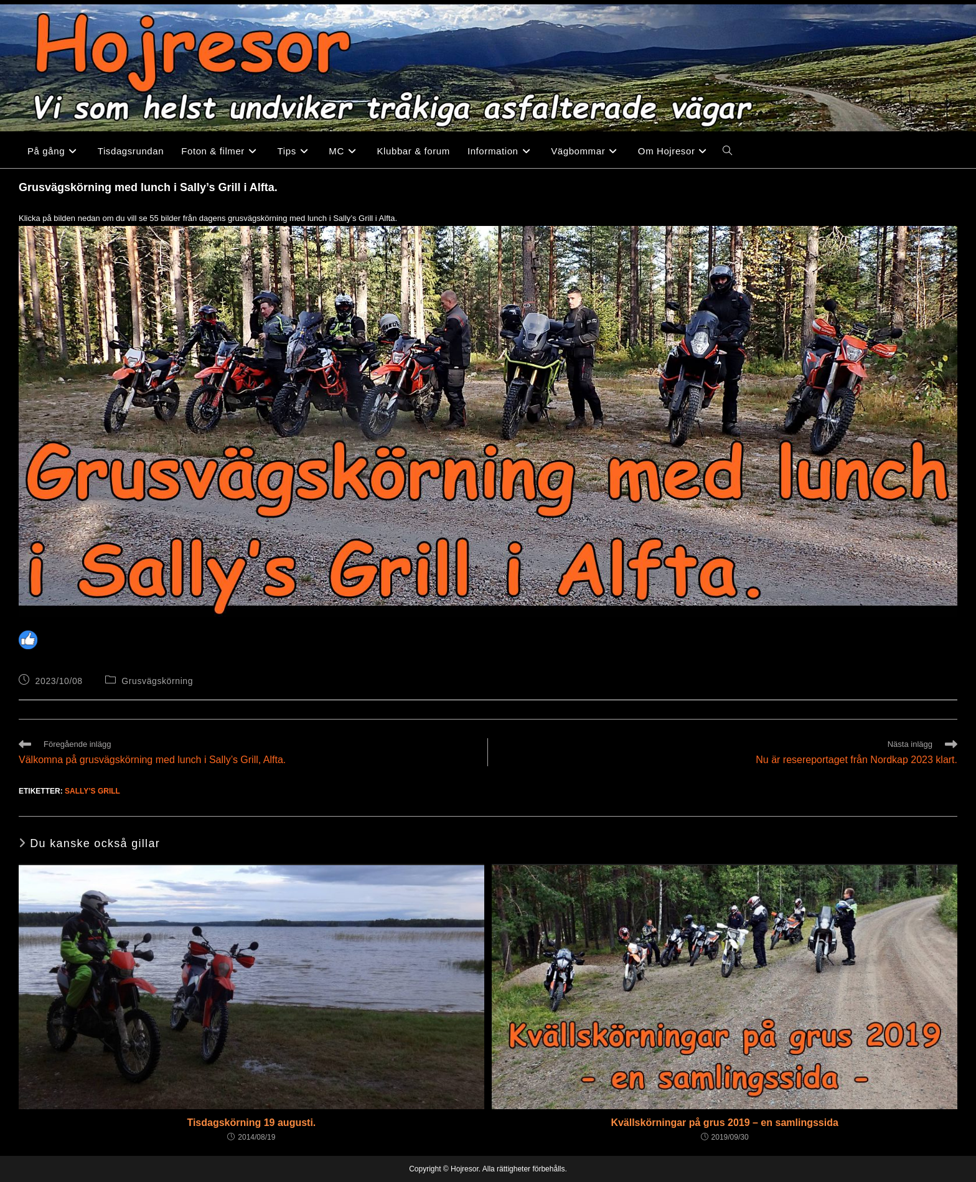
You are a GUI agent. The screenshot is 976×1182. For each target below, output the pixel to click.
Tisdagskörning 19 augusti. (251, 1122)
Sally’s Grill (92, 791)
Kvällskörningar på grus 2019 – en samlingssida (724, 1122)
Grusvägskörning (157, 681)
